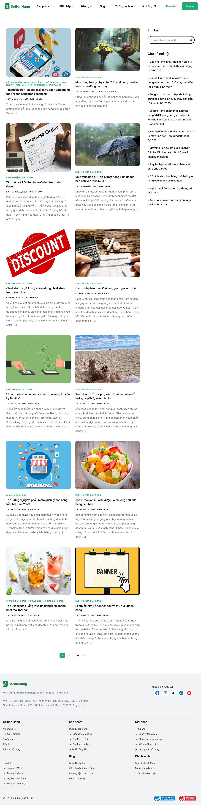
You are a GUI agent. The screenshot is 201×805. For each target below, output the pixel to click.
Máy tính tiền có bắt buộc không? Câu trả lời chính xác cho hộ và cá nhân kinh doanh (169, 152)
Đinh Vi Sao (36, 99)
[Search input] (170, 40)
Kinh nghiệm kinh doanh (47, 85)
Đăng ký (190, 6)
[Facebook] (157, 693)
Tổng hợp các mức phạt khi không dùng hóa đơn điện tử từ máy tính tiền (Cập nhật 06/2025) (170, 99)
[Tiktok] (173, 693)
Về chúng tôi (148, 6)
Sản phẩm (44, 6)
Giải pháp (66, 6)
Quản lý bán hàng (16, 495)
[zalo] (165, 693)
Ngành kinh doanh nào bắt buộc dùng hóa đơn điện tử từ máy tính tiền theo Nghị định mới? (170, 82)
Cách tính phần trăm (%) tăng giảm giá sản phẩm (106, 288)
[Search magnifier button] (191, 40)
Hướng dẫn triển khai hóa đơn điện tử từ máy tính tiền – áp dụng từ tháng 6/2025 (171, 136)
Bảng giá (86, 6)
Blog (103, 6)
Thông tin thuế (124, 6)
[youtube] (189, 693)
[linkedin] (181, 693)
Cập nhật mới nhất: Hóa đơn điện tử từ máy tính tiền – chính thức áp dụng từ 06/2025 (170, 66)
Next (79, 655)
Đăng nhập (170, 6)
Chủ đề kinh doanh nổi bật (21, 601)
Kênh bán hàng (24, 85)
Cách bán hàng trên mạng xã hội (25, 82)
